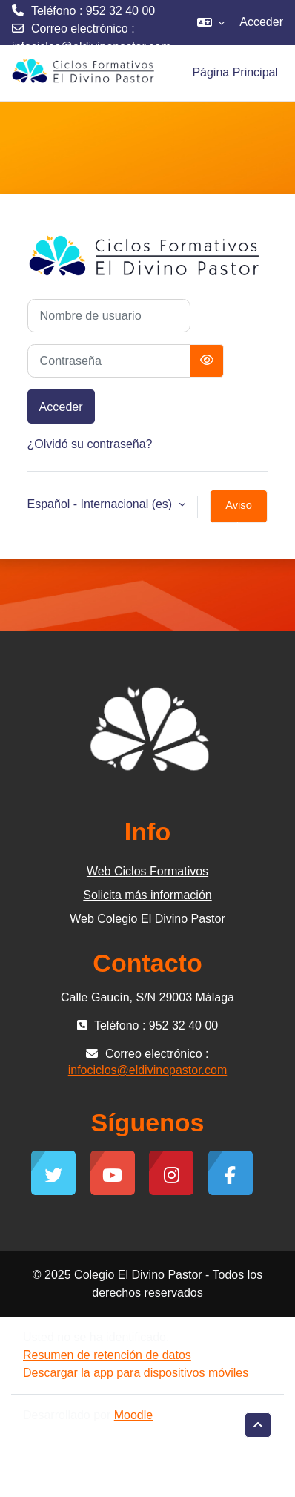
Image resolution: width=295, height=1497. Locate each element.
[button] (210, 22)
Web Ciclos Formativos (147, 871)
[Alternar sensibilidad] (207, 361)
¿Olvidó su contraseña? (90, 444)
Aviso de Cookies (239, 511)
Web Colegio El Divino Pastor (147, 918)
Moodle (133, 1415)
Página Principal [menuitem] (235, 72)
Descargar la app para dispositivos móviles (135, 1372)
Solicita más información (147, 895)
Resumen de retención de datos (107, 1355)
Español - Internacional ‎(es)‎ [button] (101, 504)
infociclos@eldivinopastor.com (91, 46)
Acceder (261, 22)
